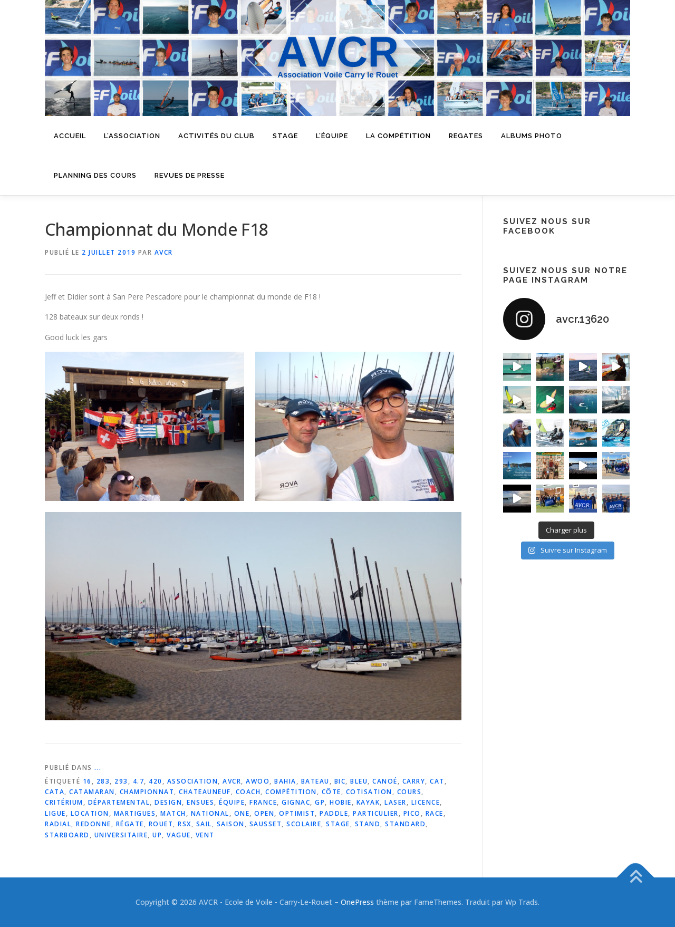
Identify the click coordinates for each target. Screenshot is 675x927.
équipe (232, 802)
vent (205, 835)
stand (368, 823)
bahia (285, 781)
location (90, 813)
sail (204, 823)
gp (320, 802)
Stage (285, 136)
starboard (67, 835)
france (263, 802)
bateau (315, 781)
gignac (296, 802)
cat (437, 781)
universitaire (121, 835)
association (192, 781)
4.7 (138, 781)
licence (425, 802)
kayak (368, 802)
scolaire (303, 823)
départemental (119, 802)
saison (231, 823)
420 (155, 781)
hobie (341, 802)
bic (340, 781)
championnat (147, 791)
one (242, 813)
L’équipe (332, 136)
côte (331, 791)
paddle (334, 813)
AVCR (164, 252)
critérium (64, 802)
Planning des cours (95, 175)
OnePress (357, 902)
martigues (135, 813)
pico (412, 813)
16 (87, 781)
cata (54, 791)
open (264, 813)
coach (248, 791)
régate (130, 823)
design (168, 802)
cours (409, 791)
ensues (200, 802)
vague (179, 835)
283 (103, 781)
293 (121, 781)
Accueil (70, 136)
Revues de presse (190, 175)
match (173, 813)
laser (395, 802)
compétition (291, 791)
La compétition (398, 136)
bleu (359, 781)
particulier (376, 813)
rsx (184, 823)
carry (414, 781)
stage (338, 823)
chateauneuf (205, 791)
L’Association (132, 136)
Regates (466, 136)
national (210, 813)
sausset (265, 823)
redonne (93, 823)
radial (58, 823)
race (434, 813)
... (98, 767)
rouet (161, 823)
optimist (297, 813)
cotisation (369, 791)
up (157, 835)
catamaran (92, 791)
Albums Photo (531, 136)
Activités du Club (216, 136)
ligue (55, 813)
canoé (385, 781)
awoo (257, 781)
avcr (232, 781)
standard (405, 823)
